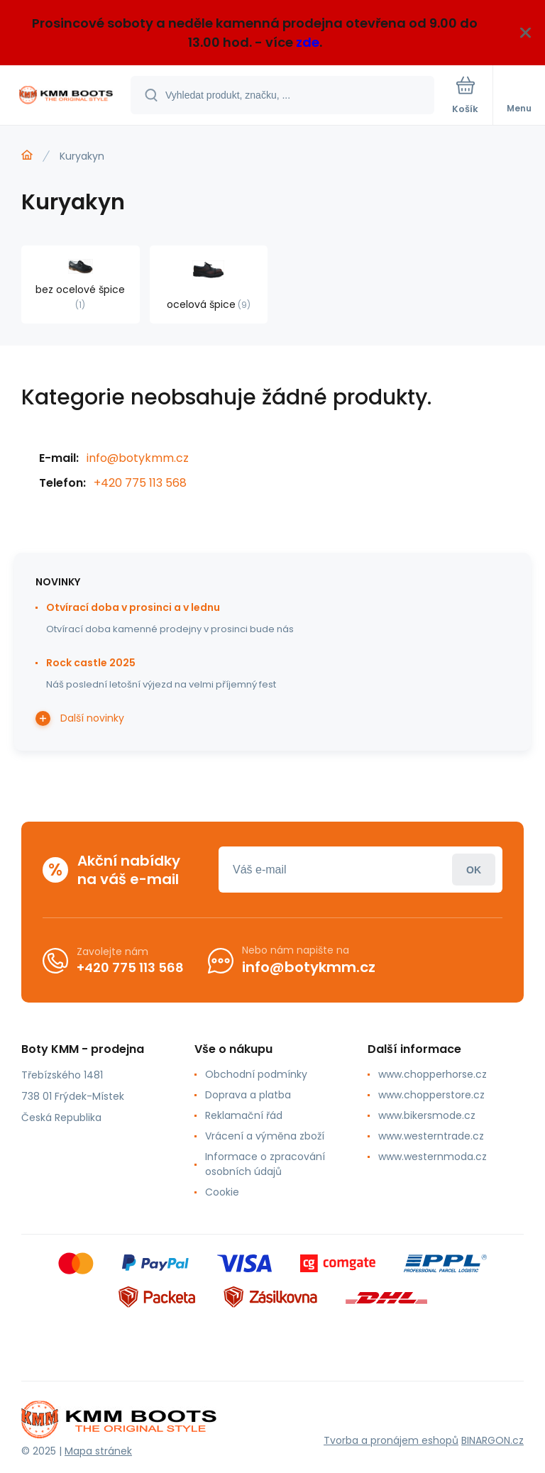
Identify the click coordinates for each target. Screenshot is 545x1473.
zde (307, 42)
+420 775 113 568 (140, 483)
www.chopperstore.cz (431, 1095)
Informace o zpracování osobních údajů (265, 1164)
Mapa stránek (98, 1451)
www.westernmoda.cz (432, 1156)
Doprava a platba (248, 1095)
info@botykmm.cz (138, 458)
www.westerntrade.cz (431, 1136)
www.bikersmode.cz (426, 1115)
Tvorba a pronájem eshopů (391, 1440)
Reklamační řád (243, 1115)
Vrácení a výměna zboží (264, 1136)
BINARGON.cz (492, 1440)
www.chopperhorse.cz (432, 1074)
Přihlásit (473, 870)
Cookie (222, 1192)
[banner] (66, 96)
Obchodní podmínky (256, 1074)
